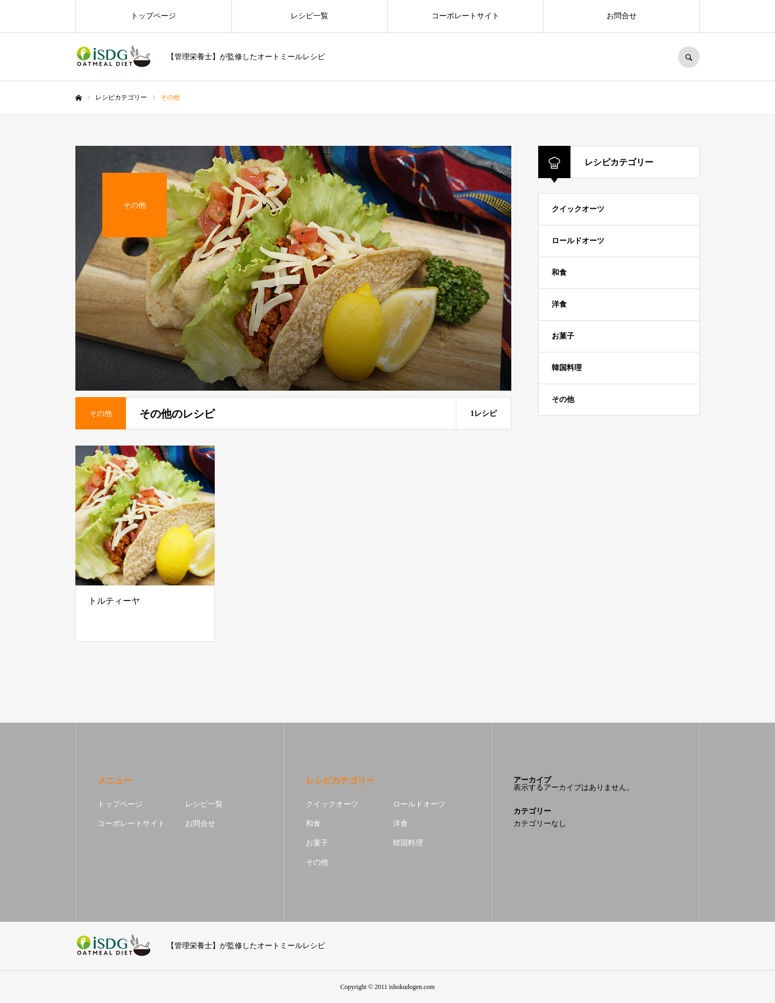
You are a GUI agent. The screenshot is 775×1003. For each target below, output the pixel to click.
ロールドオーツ (578, 241)
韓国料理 (567, 368)
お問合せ (622, 16)
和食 (559, 273)
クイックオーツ (578, 209)
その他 (563, 399)
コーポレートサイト (465, 16)
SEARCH (689, 57)
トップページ (153, 16)
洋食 (559, 304)
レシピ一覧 (309, 16)
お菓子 (563, 336)
